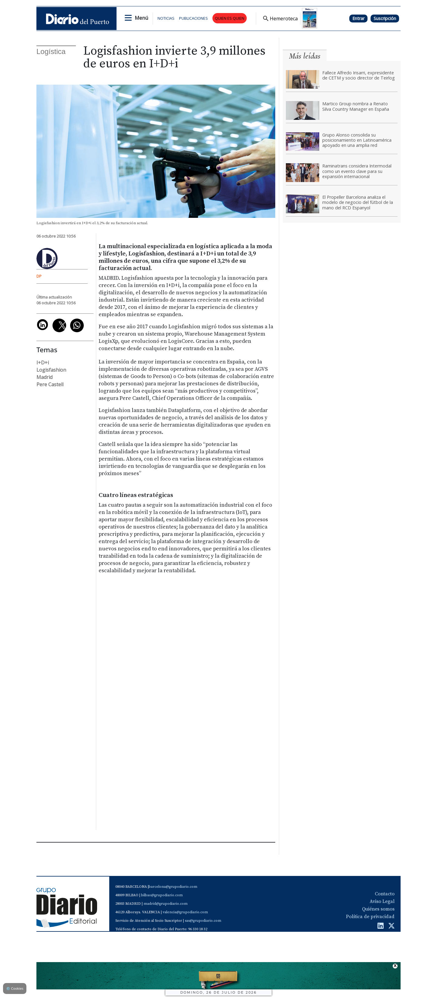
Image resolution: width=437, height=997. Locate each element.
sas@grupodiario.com (203, 920)
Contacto (385, 894)
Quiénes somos (378, 909)
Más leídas (304, 56)
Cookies (14, 988)
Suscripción (385, 18)
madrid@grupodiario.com (166, 903)
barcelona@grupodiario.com (173, 886)
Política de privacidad (370, 917)
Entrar (358, 18)
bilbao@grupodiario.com (162, 895)
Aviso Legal (382, 901)
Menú (141, 18)
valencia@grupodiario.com (185, 912)
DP (39, 276)
